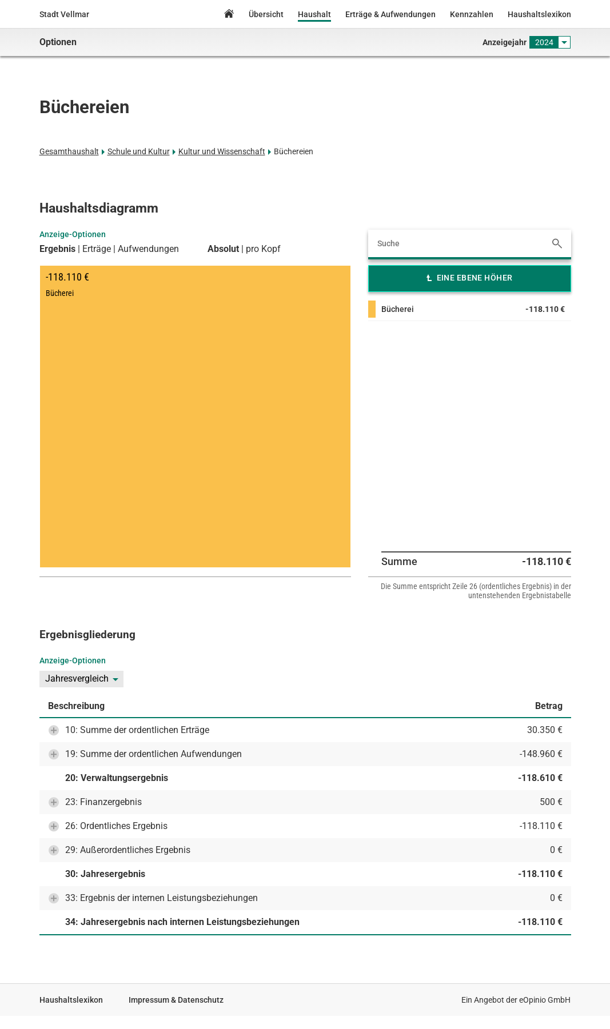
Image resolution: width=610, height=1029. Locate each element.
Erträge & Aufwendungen (390, 14)
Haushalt (314, 14)
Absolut (223, 249)
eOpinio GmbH (545, 999)
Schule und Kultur (138, 151)
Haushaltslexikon (539, 14)
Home (228, 15)
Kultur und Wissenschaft (221, 151)
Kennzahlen (471, 14)
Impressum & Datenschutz (176, 999)
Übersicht (266, 14)
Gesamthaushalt (69, 151)
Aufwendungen (148, 249)
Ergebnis (57, 249)
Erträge (96, 249)
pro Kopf (263, 249)
